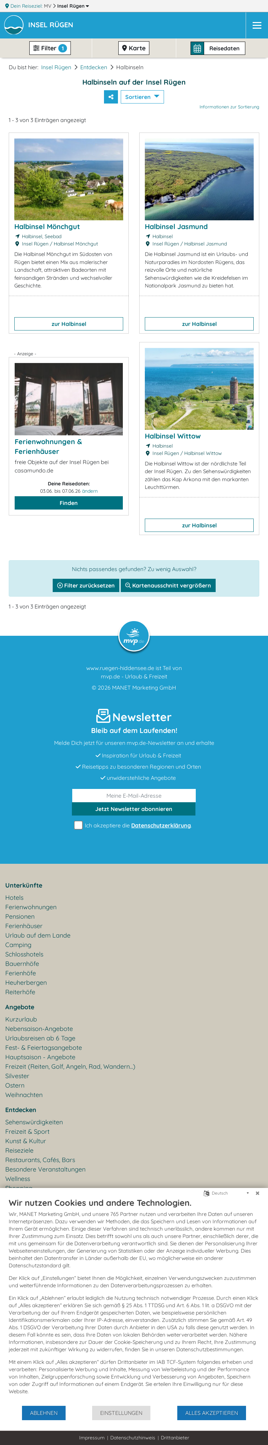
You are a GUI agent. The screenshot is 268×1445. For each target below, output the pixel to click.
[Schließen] (257, 1193)
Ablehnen (44, 1412)
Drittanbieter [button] (175, 1438)
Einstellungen (121, 1412)
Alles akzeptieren (211, 1412)
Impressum (92, 1438)
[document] (134, 1301)
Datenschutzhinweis (132, 1438)
